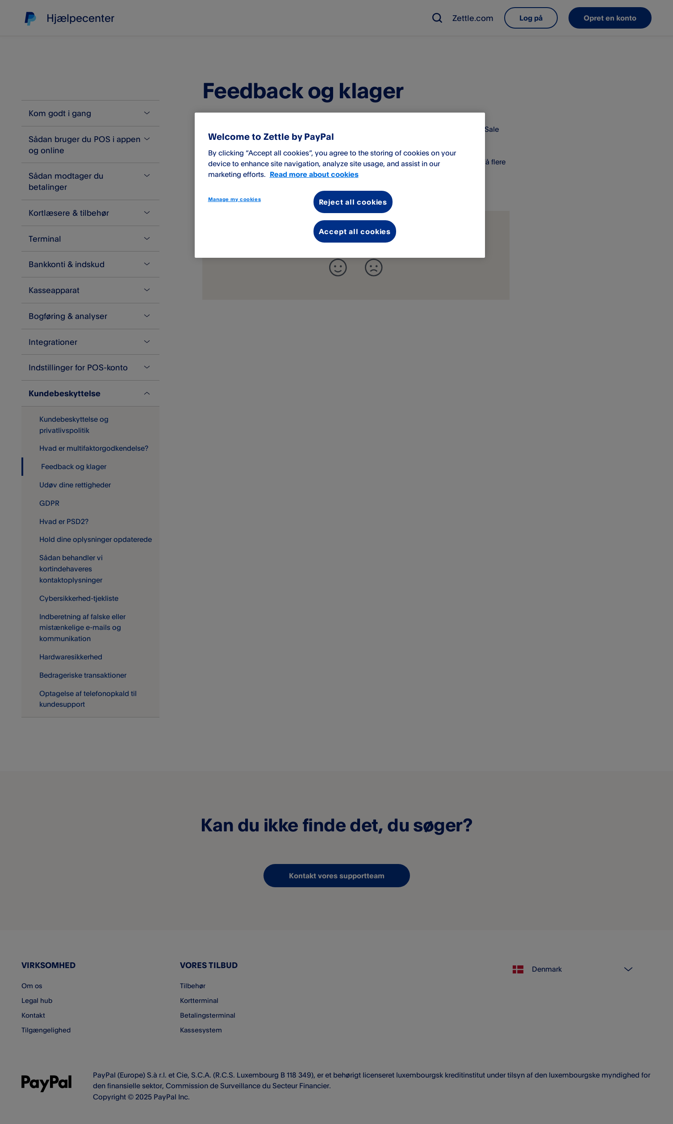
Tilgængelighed (47, 1029)
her (249, 172)
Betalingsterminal (208, 1015)
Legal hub (37, 1000)
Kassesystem (202, 1029)
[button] (437, 18)
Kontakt (33, 1015)
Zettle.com (472, 18)
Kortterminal (200, 1000)
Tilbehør (193, 985)
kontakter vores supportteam (387, 139)
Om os (32, 985)
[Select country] (577, 969)
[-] (374, 267)
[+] (338, 267)
